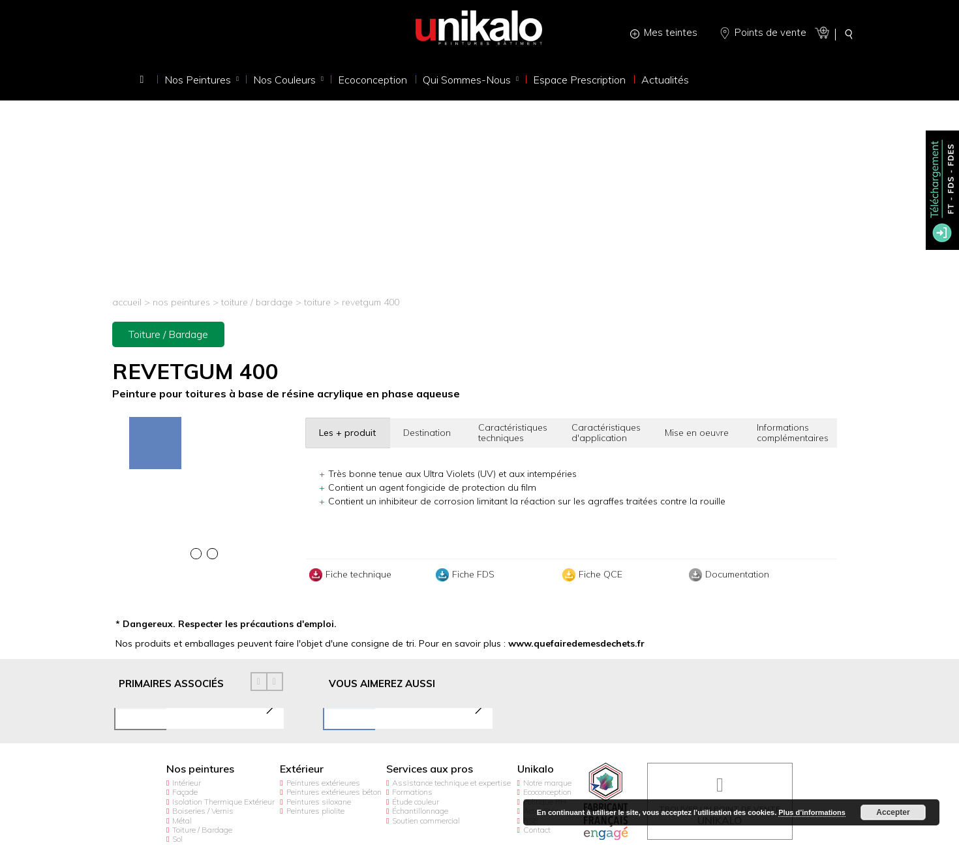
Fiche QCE (590, 574)
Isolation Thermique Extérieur (223, 802)
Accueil (127, 302)
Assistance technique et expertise (451, 783)
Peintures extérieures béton (334, 792)
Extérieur (302, 769)
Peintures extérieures (323, 783)
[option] (203, 418)
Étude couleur (415, 802)
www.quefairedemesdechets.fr (576, 643)
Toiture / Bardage (257, 302)
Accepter (892, 812)
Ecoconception (547, 792)
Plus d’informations (811, 812)
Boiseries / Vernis (203, 811)
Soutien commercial (426, 820)
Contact (537, 830)
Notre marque (547, 783)
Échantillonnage (420, 811)
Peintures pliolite (315, 811)
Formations (412, 792)
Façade (185, 792)
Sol (177, 839)
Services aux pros (429, 769)
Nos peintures (181, 302)
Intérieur (186, 783)
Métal (182, 820)
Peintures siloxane (318, 802)
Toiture (318, 302)
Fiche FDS (464, 574)
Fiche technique (348, 574)
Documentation (727, 574)
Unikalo (535, 769)
